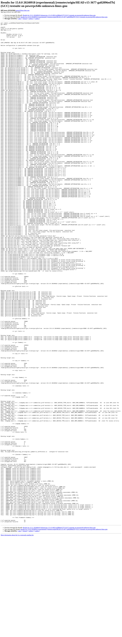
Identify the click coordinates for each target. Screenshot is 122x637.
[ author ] (37, 18)
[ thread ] (25, 18)
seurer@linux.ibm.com (22, 10)
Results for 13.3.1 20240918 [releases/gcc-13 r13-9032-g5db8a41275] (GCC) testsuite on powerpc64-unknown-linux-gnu (59, 15)
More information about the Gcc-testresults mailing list (17, 635)
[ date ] (20, 18)
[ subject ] (31, 18)
